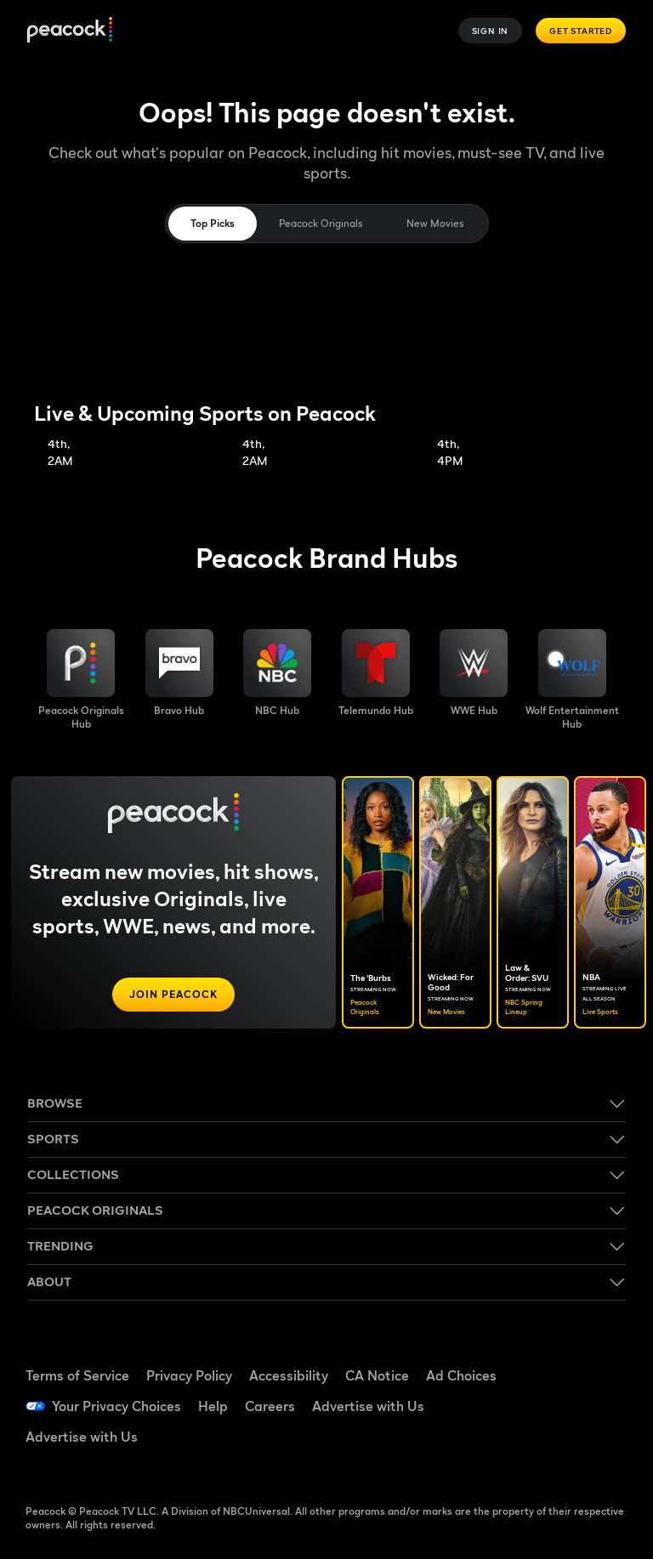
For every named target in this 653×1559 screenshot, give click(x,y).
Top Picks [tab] (212, 223)
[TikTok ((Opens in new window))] (593, 1356)
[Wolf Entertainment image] (572, 680)
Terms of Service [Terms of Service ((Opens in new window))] (77, 1375)
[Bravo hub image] (179, 673)
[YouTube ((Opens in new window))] (549, 1404)
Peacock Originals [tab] (320, 223)
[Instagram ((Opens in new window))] (593, 1404)
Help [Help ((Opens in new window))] (213, 1405)
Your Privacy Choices (116, 1406)
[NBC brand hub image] (277, 673)
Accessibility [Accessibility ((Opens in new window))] (288, 1375)
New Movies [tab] (434, 223)
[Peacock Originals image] (81, 680)
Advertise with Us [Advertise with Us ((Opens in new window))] (368, 1405)
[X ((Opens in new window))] (549, 1451)
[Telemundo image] (375, 673)
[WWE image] (474, 673)
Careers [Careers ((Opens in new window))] (270, 1405)
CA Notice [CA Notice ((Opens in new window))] (377, 1375)
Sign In (490, 31)
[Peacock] (69, 31)
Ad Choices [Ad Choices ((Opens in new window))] (461, 1375)
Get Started (580, 31)
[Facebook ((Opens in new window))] (549, 1356)
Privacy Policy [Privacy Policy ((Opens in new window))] (189, 1375)
